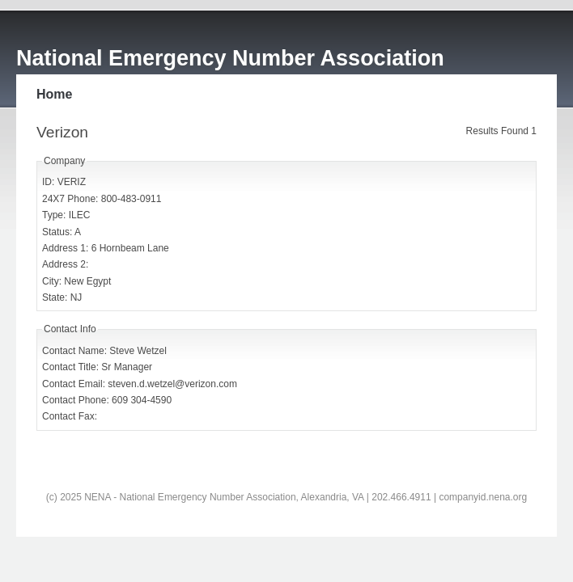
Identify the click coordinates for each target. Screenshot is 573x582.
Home (54, 94)
